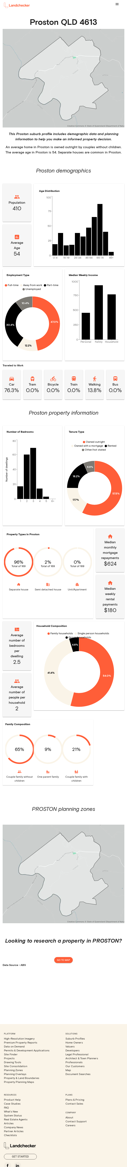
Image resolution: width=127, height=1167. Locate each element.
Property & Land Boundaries (21, 1077)
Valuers (70, 1046)
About (69, 1117)
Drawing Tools (12, 1062)
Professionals (74, 1062)
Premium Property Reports (20, 1042)
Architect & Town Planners (81, 1058)
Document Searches (78, 1073)
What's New (11, 1111)
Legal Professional (76, 1054)
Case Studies (12, 1103)
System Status (13, 1115)
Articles (9, 1123)
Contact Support (76, 1121)
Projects (9, 1058)
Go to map (63, 960)
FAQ (6, 1107)
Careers (70, 1125)
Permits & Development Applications (26, 1050)
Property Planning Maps (19, 1081)
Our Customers (75, 1066)
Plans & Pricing (74, 1099)
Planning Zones (13, 1070)
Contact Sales (74, 1103)
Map (68, 1070)
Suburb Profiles (75, 1038)
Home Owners (74, 1042)
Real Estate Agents (15, 1119)
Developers (72, 1050)
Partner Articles (13, 1131)
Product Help (12, 1099)
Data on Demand (14, 1046)
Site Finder (11, 1054)
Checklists (10, 1135)
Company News (13, 1127)
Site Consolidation (15, 1066)
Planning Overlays (15, 1073)
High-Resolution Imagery (19, 1038)
